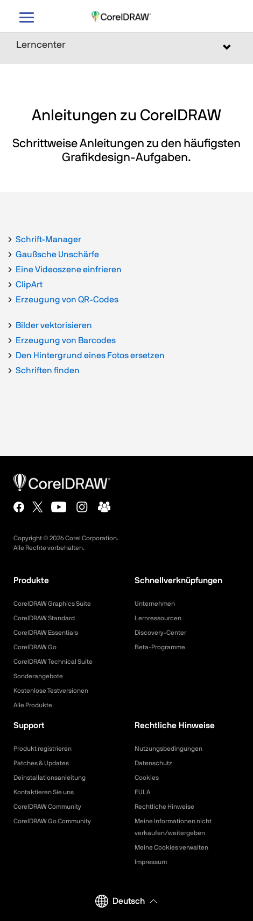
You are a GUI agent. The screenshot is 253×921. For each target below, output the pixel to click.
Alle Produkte (32, 705)
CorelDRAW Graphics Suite (52, 603)
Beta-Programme (160, 647)
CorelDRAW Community (47, 806)
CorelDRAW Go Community (52, 821)
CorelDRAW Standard (44, 618)
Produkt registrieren (42, 748)
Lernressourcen (158, 618)
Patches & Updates (41, 763)
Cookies (147, 777)
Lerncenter (41, 45)
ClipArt (29, 284)
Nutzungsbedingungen (168, 748)
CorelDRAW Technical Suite (53, 661)
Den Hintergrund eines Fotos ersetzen (90, 355)
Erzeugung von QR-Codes (67, 299)
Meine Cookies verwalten (171, 847)
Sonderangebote (38, 676)
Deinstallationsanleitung (49, 777)
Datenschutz (153, 763)
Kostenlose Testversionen (50, 690)
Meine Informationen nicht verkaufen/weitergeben (173, 827)
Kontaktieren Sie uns (43, 792)
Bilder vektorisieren (54, 325)
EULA (142, 792)
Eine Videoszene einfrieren (69, 269)
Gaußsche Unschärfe (57, 254)
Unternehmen (155, 603)
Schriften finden (48, 370)
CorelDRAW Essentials (45, 632)
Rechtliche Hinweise (164, 806)
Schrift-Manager (48, 239)
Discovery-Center (160, 632)
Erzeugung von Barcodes (66, 340)
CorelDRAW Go (35, 647)
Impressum (151, 862)
